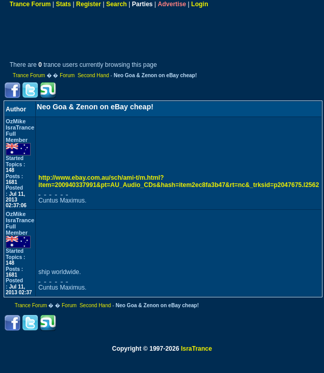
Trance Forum (30, 4)
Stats (63, 4)
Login (199, 4)
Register (88, 4)
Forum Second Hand (84, 75)
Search (116, 4)
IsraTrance (196, 348)
